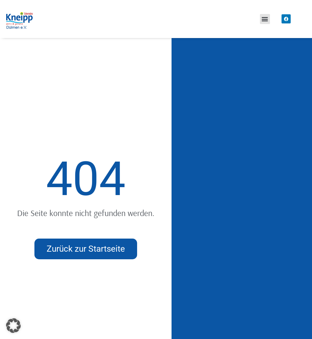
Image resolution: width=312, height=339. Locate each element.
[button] (265, 19)
